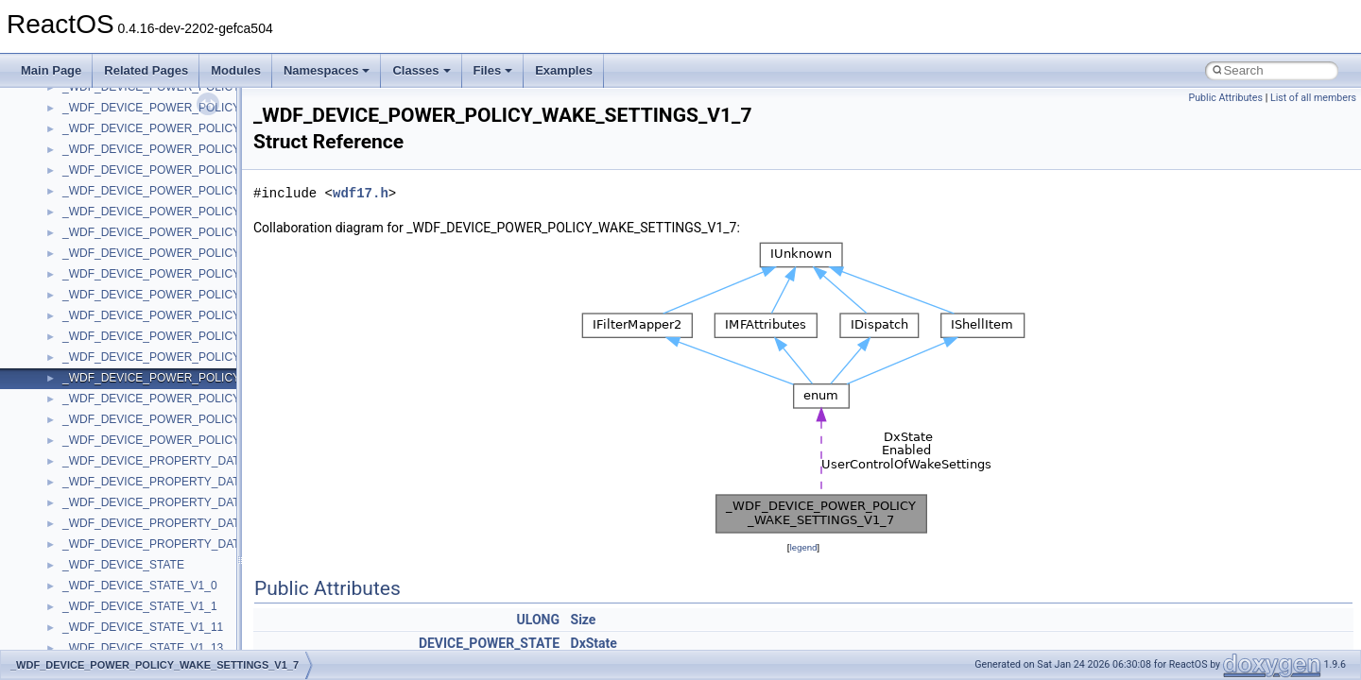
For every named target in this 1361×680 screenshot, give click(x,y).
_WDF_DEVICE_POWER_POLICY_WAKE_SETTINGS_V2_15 (222, 440)
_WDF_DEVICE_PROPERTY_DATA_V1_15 (173, 502)
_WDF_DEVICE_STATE (123, 564)
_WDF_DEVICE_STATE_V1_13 (142, 647)
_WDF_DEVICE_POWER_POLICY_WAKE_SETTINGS (202, 232)
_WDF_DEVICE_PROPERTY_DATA (154, 461)
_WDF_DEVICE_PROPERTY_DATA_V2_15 (173, 544)
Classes (421, 70)
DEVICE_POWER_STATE (489, 643)
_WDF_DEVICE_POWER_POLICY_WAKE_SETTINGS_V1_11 (222, 294)
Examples (564, 70)
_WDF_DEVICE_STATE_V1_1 (139, 606)
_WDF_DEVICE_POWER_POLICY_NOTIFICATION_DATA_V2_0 (227, 190)
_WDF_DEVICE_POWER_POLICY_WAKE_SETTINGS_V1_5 (218, 357)
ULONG (538, 619)
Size (583, 619)
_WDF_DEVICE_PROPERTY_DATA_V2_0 (170, 523)
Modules (236, 70)
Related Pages (146, 70)
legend (803, 547)
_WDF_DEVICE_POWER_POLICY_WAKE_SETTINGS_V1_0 (218, 253)
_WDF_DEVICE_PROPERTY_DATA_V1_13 (173, 481)
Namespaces (327, 70)
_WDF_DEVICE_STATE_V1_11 (142, 627)
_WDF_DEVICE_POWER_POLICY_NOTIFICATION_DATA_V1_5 (227, 128)
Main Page (51, 70)
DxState (594, 643)
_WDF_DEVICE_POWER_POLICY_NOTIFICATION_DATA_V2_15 (231, 211)
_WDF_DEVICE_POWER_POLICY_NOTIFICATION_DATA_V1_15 (231, 107)
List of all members (1313, 98)
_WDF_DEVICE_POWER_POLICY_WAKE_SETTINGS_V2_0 (218, 419)
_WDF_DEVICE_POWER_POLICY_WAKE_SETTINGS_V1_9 (218, 398)
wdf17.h (360, 193)
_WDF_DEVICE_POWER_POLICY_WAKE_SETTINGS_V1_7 (218, 377)
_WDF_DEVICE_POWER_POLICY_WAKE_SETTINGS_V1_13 (222, 315)
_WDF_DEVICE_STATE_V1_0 (139, 585)
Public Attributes (1225, 98)
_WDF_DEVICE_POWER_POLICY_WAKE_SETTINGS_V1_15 (222, 336)
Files (493, 70)
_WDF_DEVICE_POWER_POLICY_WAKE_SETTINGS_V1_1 (218, 273)
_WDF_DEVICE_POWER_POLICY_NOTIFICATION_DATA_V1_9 (227, 170)
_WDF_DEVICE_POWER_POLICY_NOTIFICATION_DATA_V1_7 (227, 149)
